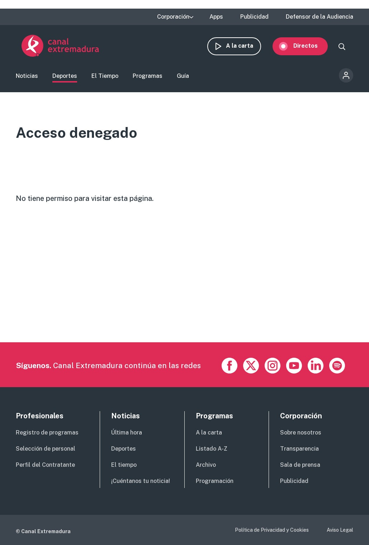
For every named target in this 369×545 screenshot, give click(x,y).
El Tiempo (104, 76)
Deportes (64, 76)
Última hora (126, 432)
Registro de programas (47, 432)
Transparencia (299, 448)
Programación (214, 481)
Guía (183, 76)
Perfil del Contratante (45, 464)
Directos (311, 45)
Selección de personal (45, 448)
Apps (216, 17)
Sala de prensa (300, 464)
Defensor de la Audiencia (319, 17)
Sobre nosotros (300, 432)
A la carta (245, 45)
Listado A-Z (211, 448)
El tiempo (124, 464)
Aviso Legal (340, 530)
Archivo (206, 464)
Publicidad (254, 17)
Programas (147, 76)
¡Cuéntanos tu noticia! (140, 481)
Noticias (27, 76)
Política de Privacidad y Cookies (272, 530)
